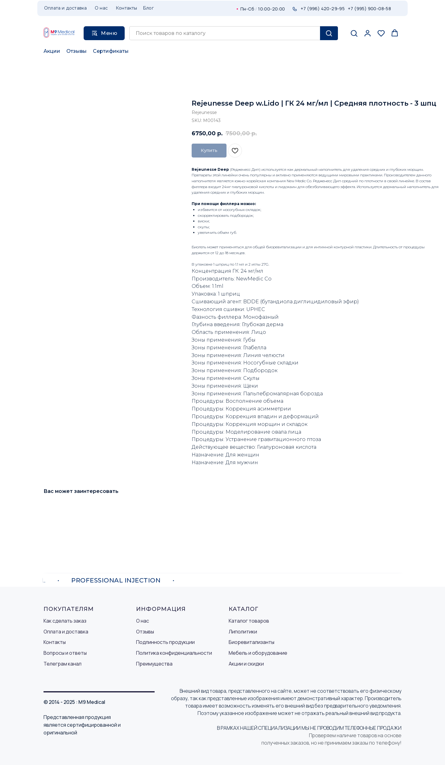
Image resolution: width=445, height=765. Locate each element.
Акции (52, 51)
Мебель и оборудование (258, 652)
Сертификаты (111, 51)
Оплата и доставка (66, 631)
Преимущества (154, 663)
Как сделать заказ (65, 620)
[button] (354, 33)
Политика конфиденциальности (174, 652)
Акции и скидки (246, 663)
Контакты (55, 642)
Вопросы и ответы (65, 652)
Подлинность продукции (165, 642)
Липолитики (243, 631)
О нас (142, 620)
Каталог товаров (249, 620)
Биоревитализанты (251, 642)
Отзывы (76, 51)
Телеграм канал (62, 663)
